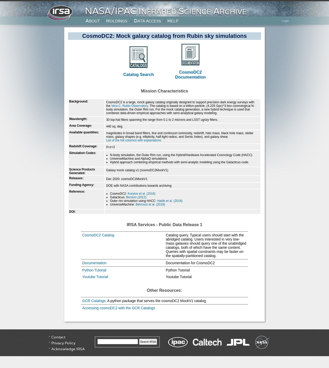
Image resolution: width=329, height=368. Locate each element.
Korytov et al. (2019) (142, 193)
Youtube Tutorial (95, 277)
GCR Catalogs (93, 301)
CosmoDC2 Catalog (98, 235)
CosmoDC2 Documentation (190, 74)
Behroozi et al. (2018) (150, 204)
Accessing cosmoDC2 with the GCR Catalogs (118, 308)
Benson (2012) (136, 197)
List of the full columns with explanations (133, 140)
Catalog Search (138, 74)
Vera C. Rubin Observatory (129, 106)
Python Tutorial (94, 270)
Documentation (94, 263)
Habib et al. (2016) (169, 201)
